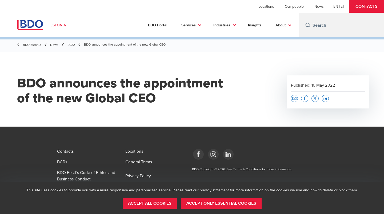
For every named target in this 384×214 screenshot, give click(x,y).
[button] (366, 6)
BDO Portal (157, 25)
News (319, 6)
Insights (255, 25)
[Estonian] (343, 6)
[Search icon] (307, 25)
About (280, 25)
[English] (335, 6)
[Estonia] (198, 154)
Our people (294, 6)
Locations (266, 6)
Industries (221, 25)
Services (188, 25)
